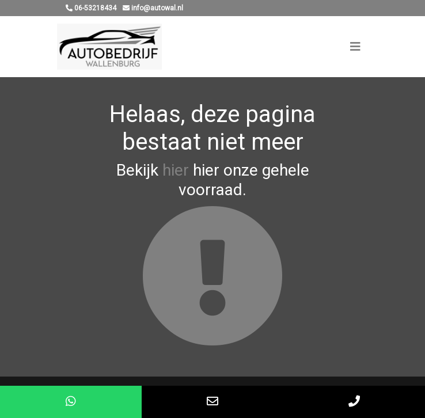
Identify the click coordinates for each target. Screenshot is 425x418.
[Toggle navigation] (355, 46)
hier (175, 170)
